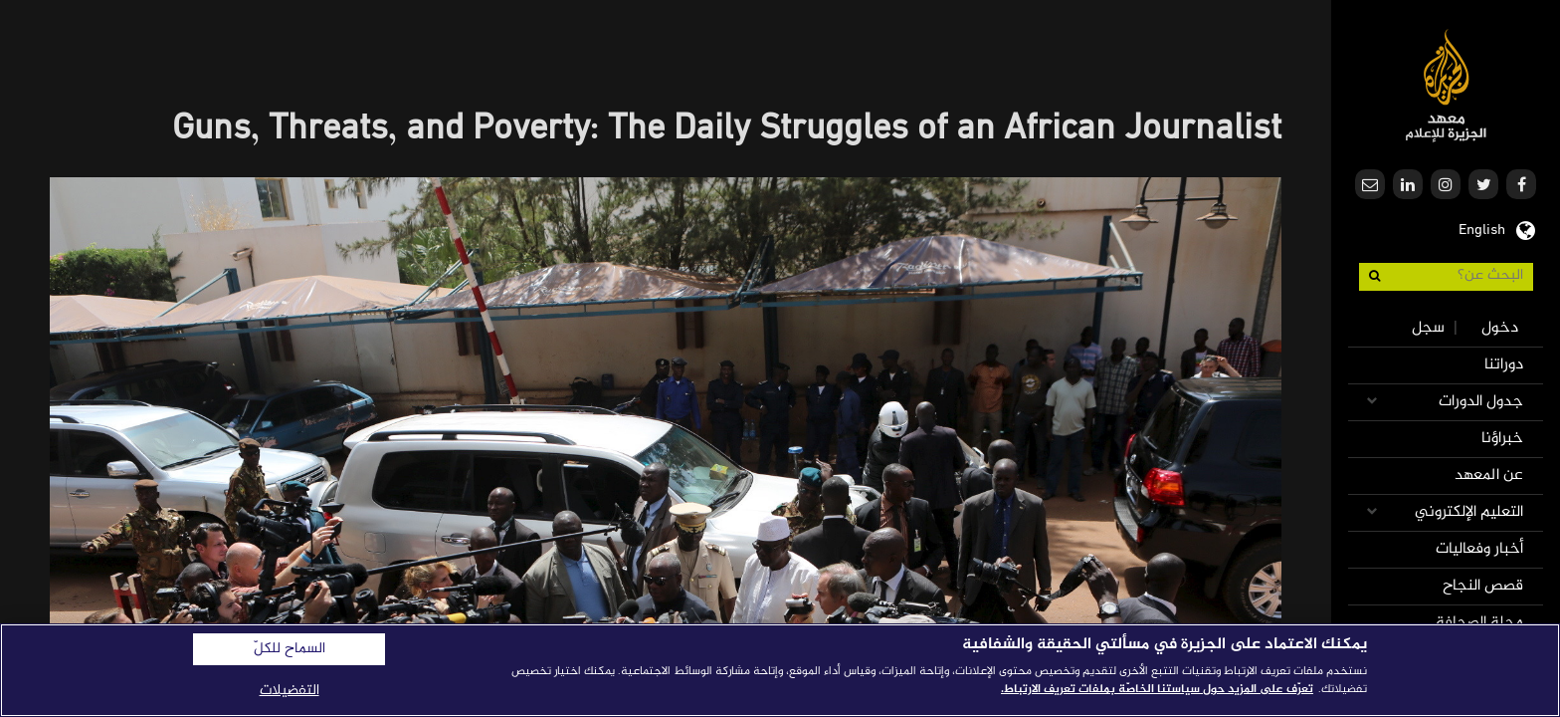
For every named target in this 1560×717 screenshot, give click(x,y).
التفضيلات (289, 690)
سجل (1428, 328)
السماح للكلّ (289, 649)
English (1482, 228)
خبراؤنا (1502, 438)
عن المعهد (1489, 475)
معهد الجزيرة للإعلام (1446, 85)
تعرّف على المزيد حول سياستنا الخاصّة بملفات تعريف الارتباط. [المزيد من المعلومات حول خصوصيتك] (1157, 689)
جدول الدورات (1481, 401)
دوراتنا (1503, 365)
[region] (780, 670)
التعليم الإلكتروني (1469, 512)
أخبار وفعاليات (1479, 549)
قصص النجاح (1483, 586)
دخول (1499, 328)
